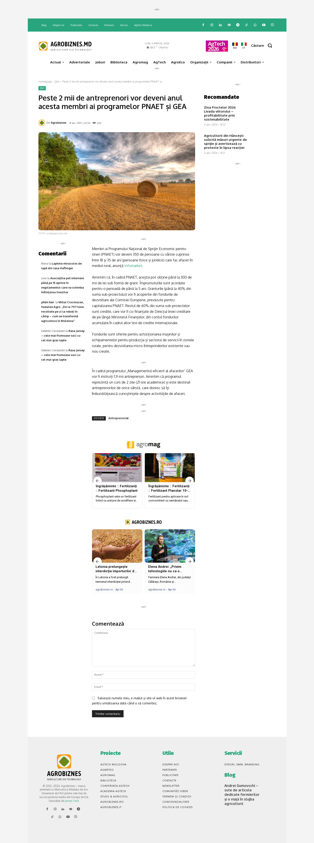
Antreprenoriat (118, 418)
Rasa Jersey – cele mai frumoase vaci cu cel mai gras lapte (63, 335)
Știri (57, 81)
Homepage (45, 81)
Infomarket (133, 265)
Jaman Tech (72, 801)
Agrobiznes (58, 122)
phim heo (47, 302)
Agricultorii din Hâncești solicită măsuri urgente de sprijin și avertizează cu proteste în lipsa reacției (225, 141)
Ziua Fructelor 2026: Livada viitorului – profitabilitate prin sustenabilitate (220, 113)
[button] (263, 45)
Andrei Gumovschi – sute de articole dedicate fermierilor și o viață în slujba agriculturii (241, 793)
